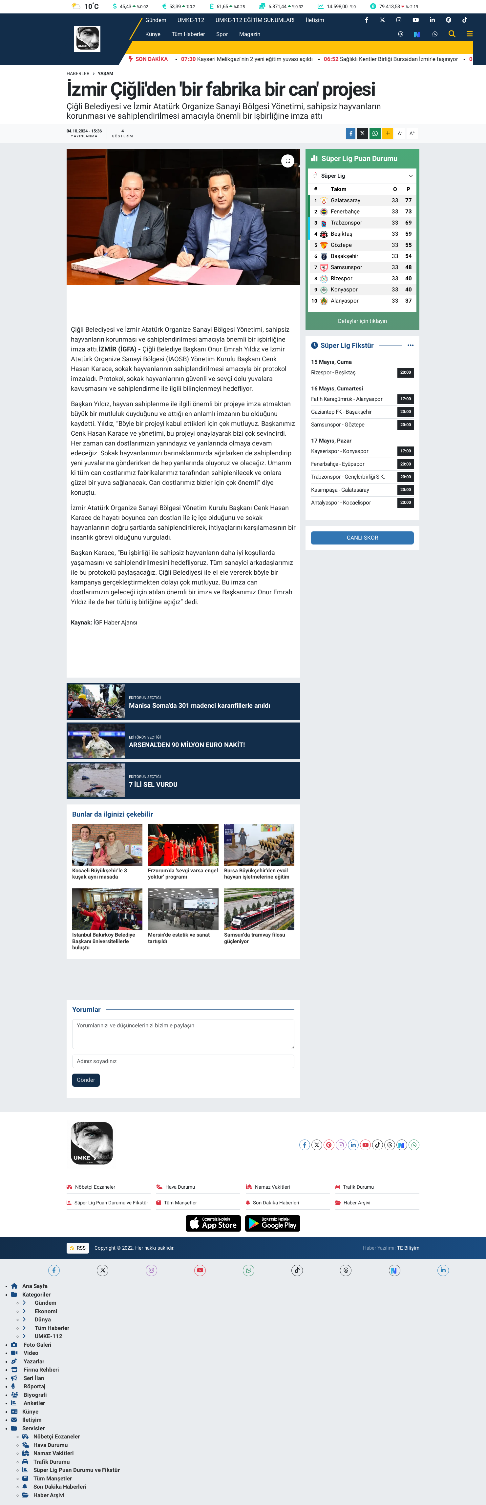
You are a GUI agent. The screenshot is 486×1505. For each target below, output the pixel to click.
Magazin (249, 34)
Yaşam (105, 73)
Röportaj (28, 1386)
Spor (222, 34)
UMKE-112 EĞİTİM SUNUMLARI (255, 20)
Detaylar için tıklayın (362, 321)
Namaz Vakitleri (268, 1187)
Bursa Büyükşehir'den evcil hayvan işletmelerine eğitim (256, 873)
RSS (78, 1248)
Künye (152, 34)
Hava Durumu (175, 1187)
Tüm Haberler (188, 34)
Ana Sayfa (29, 1286)
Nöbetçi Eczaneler (91, 1187)
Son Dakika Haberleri (272, 1203)
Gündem (155, 20)
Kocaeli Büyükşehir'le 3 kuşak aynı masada (99, 873)
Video (24, 1353)
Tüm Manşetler (176, 1203)
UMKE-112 (191, 20)
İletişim (315, 20)
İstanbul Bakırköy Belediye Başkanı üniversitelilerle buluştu (103, 941)
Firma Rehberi (35, 1369)
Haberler (78, 73)
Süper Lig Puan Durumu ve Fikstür (107, 1203)
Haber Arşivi (353, 1203)
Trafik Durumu (354, 1187)
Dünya (36, 1319)
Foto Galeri (31, 1344)
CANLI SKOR (362, 537)
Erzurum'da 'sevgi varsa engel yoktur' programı (183, 873)
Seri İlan (27, 1378)
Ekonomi (39, 1311)
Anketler (28, 1403)
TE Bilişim (408, 1248)
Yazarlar (27, 1361)
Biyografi (29, 1395)
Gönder (86, 1080)
